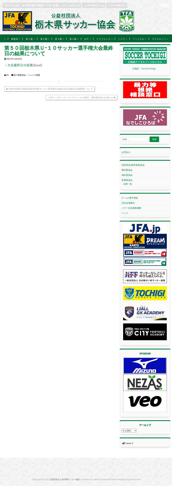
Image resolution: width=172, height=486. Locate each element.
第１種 (29, 38)
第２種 (43, 38)
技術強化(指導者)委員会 (133, 164)
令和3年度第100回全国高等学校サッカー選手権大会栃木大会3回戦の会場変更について (49, 88)
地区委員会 (127, 174)
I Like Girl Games (100, 479)
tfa (7, 75)
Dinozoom (135, 479)
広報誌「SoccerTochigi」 (145, 68)
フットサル (138, 38)
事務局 (14, 38)
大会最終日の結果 (20, 65)
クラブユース (103, 38)
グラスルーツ (159, 38)
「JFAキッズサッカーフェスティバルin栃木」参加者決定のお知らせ (81, 97)
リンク (125, 212)
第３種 (58, 38)
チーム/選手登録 (130, 197)
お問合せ (126, 152)
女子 (86, 38)
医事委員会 (127, 180)
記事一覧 (127, 183)
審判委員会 (127, 169)
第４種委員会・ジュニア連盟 (27, 75)
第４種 (73, 38)
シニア (121, 38)
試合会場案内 (128, 202)
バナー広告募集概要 (131, 207)
